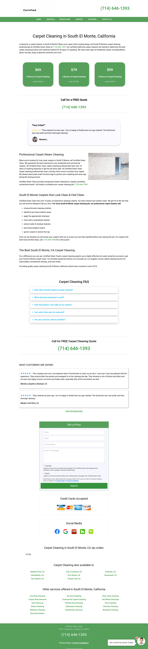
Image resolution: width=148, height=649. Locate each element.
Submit (74, 478)
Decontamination (37, 606)
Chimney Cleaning (110, 599)
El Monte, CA (110, 564)
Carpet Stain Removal (37, 592)
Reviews (79, 19)
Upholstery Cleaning (74, 599)
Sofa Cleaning (110, 595)
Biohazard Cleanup (110, 602)
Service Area (64, 19)
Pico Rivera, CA (74, 567)
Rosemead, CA (111, 567)
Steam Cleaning (37, 599)
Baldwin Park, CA (37, 564)
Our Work (93, 20)
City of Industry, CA (74, 564)
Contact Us (107, 19)
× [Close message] (133, 640)
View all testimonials (74, 403)
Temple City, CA (74, 571)
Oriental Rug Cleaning (74, 595)
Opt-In (47, 466)
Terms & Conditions (73, 473)
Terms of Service (90, 644)
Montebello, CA (37, 567)
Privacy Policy (61, 473)
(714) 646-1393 (115, 8)
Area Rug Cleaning (37, 588)
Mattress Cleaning (37, 602)
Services (51, 20)
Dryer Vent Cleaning (110, 588)
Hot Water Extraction (110, 592)
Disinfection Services (74, 602)
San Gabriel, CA (37, 571)
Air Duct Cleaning (74, 588)
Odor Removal (37, 595)
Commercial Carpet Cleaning (74, 592)
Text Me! (48, 458)
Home (38, 19)
